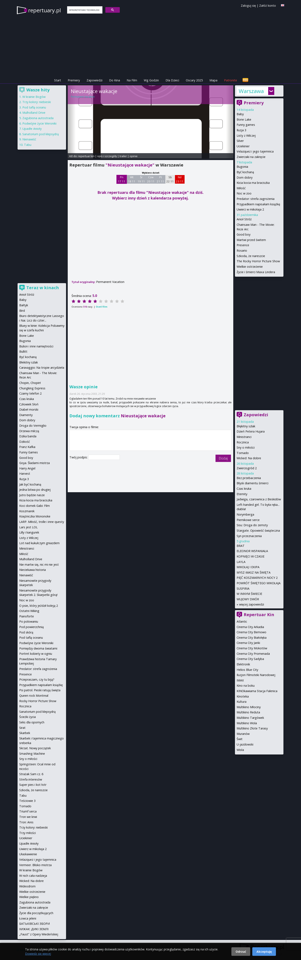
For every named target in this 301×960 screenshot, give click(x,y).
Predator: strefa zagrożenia (255, 199)
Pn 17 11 (121, 179)
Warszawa (251, 91)
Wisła (240, 750)
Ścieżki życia (27, 717)
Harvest (24, 474)
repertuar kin (86, 156)
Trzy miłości (27, 833)
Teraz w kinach (42, 287)
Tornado (243, 453)
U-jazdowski (245, 744)
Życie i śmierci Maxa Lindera (256, 272)
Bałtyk (23, 305)
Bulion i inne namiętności (36, 346)
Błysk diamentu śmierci (252, 483)
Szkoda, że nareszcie (251, 256)
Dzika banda (27, 436)
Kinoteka (243, 696)
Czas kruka (244, 489)
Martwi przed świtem (251, 240)
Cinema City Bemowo (251, 632)
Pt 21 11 (160, 179)
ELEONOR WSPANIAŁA (252, 551)
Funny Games (28, 452)
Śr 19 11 (141, 179)
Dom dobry (245, 177)
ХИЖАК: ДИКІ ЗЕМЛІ (33, 929)
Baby (240, 114)
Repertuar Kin (259, 614)
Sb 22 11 (170, 179)
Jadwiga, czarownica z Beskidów (259, 499)
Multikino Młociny (249, 707)
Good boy (243, 234)
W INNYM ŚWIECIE (249, 594)
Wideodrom (27, 886)
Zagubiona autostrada (38, 118)
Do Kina (114, 80)
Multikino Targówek (250, 718)
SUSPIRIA (243, 588)
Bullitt (23, 351)
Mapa (213, 80)
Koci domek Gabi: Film (34, 506)
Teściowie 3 (27, 801)
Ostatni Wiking (29, 611)
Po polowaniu (28, 621)
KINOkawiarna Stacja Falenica (257, 691)
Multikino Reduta (248, 712)
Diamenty (26, 415)
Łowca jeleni (27, 918)
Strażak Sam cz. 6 (31, 774)
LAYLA (241, 562)
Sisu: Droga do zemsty (252, 525)
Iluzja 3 (241, 130)
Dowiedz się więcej (38, 954)
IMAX (240, 680)
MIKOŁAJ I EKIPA (248, 567)
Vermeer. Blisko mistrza (35, 865)
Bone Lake (244, 119)
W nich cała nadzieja (33, 876)
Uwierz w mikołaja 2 (250, 209)
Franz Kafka (27, 447)
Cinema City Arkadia (250, 627)
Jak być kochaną (30, 484)
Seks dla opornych (31, 722)
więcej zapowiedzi (251, 604)
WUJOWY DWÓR (248, 599)
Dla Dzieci (172, 80)
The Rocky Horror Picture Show (258, 261)
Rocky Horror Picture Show (37, 701)
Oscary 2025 (194, 80)
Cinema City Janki (248, 643)
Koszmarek (26, 511)
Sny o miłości (246, 447)
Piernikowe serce (248, 520)
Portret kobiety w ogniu (35, 654)
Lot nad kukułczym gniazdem (39, 543)
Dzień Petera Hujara (251, 431)
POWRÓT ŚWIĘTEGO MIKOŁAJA (259, 583)
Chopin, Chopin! (30, 383)
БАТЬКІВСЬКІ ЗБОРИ (34, 924)
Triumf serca (28, 811)
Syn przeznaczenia (249, 536)
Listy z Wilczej (246, 136)
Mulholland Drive (33, 113)
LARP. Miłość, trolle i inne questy (41, 522)
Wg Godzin (151, 80)
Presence (243, 245)
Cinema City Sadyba (250, 659)
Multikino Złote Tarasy (252, 728)
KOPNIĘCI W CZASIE (250, 556)
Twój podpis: (78, 457)
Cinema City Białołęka (252, 638)
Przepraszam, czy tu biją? (36, 679)
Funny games (246, 125)
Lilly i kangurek (29, 532)
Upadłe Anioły (32, 129)
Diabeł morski (28, 409)
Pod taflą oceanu (34, 107)
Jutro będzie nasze (32, 495)
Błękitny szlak (246, 426)
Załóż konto (267, 6)
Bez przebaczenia (249, 478)
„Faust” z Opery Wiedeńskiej (38, 934)
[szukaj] (84, 10)
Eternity (242, 494)
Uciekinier (243, 146)
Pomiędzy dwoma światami (38, 648)
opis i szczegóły (107, 156)
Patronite (230, 80)
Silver (240, 141)
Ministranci (244, 437)
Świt (239, 739)
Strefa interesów (30, 779)
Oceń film (101, 306)
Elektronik (243, 664)
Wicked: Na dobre (249, 458)
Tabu (27, 145)
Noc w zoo (244, 193)
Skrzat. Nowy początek (35, 748)
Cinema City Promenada (253, 654)
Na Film (132, 80)
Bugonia (242, 167)
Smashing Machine (32, 754)
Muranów (243, 734)
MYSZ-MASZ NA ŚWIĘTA (253, 572)
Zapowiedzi (94, 80)
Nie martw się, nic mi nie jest (39, 564)
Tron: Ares (26, 822)
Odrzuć (241, 952)
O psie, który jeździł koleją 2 (38, 606)
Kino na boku (246, 686)
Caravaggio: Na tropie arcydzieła (41, 368)
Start (57, 80)
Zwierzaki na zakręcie (251, 157)
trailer (123, 156)
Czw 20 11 (150, 179)
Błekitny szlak (28, 362)
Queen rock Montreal (33, 696)
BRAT (241, 546)
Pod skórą (26, 632)
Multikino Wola (247, 723)
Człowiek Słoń (28, 404)
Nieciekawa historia (32, 570)
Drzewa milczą (29, 431)
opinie (134, 156)
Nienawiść (29, 139)
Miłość (241, 188)
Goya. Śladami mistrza (34, 463)
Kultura (241, 702)
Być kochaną (245, 172)
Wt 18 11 (131, 179)
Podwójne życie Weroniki (39, 123)
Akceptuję (264, 952)
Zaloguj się (248, 6)
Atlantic (242, 621)
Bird (22, 311)
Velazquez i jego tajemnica (255, 151)
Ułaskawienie (28, 854)
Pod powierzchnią (31, 627)
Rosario (242, 250)
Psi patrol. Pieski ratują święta (39, 690)
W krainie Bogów (34, 97)
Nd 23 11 (179, 179)
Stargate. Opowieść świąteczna (258, 530)
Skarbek (24, 733)
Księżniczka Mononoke (34, 516)
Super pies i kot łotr (32, 785)
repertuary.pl (44, 10)
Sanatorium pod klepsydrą (40, 134)
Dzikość (24, 442)
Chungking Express (32, 388)
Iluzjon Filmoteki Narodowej (256, 675)
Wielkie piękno (29, 897)
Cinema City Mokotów (252, 648)
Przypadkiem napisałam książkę (258, 204)
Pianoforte (26, 616)
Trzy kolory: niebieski (36, 102)
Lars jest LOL (28, 527)
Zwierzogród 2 (247, 468)
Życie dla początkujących (36, 913)
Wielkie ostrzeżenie (250, 267)
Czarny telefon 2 (30, 393)
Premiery (74, 80)
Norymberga (245, 514)
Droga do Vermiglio (32, 426)
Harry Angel (27, 468)
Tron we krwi (28, 817)
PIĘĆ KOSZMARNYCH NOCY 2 (257, 578)
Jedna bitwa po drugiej (35, 490)
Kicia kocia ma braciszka (253, 183)
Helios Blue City (247, 670)
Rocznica (243, 442)
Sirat (22, 728)
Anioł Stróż (244, 219)
